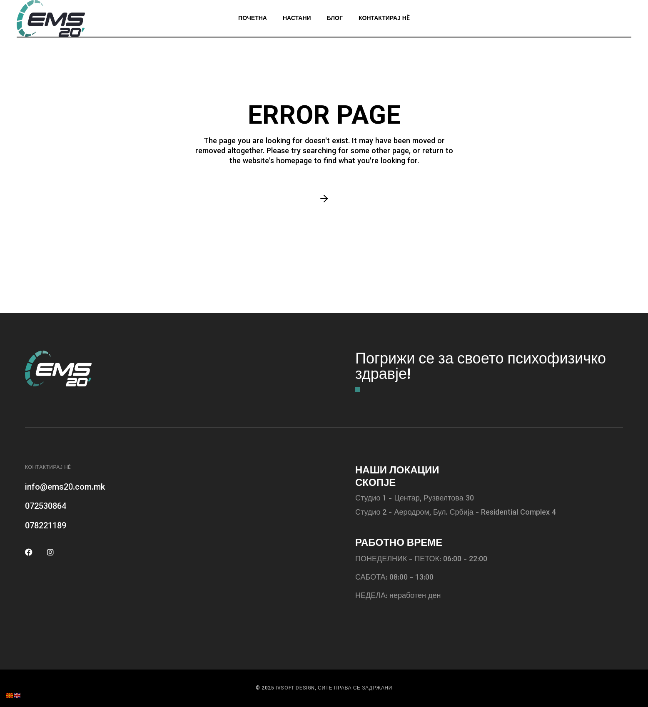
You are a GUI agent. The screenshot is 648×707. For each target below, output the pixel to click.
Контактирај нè (48, 467)
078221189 (45, 526)
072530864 (45, 506)
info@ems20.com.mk (65, 487)
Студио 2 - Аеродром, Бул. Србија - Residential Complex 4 (455, 513)
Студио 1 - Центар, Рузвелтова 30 (414, 499)
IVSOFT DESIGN (295, 688)
